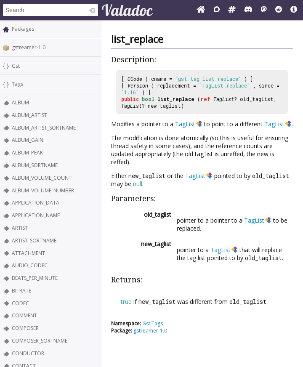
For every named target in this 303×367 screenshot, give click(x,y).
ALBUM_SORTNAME (35, 165)
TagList (223, 99)
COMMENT (24, 315)
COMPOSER (25, 328)
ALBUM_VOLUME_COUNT (42, 177)
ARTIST (20, 227)
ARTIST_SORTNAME (34, 240)
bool (148, 99)
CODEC (20, 303)
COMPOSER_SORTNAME (39, 340)
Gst (16, 65)
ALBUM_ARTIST (29, 115)
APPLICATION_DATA (35, 202)
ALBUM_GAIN (27, 140)
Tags (17, 84)
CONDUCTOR (28, 353)
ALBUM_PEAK (27, 152)
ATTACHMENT (28, 253)
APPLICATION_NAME (36, 215)
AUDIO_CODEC (30, 265)
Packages (23, 28)
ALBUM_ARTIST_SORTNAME (44, 127)
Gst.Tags (152, 323)
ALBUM (20, 102)
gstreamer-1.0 (28, 47)
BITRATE (21, 290)
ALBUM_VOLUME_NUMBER (43, 190)
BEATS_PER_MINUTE (35, 278)
